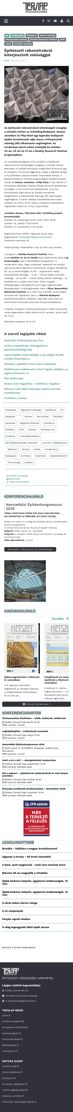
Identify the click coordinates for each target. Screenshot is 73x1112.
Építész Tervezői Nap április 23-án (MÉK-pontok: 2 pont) (21, 723)
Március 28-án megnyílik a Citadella (25, 872)
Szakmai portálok (13, 1096)
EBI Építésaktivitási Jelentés (21, 442)
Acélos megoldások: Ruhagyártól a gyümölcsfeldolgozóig (26, 347)
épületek (10, 423)
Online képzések (12, 1039)
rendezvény (51, 449)
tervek (25, 449)
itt (27, 240)
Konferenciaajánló (13, 1021)
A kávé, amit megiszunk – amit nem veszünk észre (34, 864)
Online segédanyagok (15, 1090)
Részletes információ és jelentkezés (30, 549)
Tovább (58, 619)
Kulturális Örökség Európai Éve (23, 340)
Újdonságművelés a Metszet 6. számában (22, 678)
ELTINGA (25, 455)
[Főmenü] (6, 21)
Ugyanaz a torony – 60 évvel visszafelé (26, 856)
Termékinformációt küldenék (19, 995)
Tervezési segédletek (14, 1084)
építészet (51, 410)
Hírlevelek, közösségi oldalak (19, 1101)
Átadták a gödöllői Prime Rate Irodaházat (30, 363)
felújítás (58, 416)
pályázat (10, 416)
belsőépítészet (59, 455)
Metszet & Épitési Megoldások (18, 947)
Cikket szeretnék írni (15, 990)
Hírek (6, 1015)
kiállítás (10, 429)
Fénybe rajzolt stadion (16, 919)
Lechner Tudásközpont (54, 442)
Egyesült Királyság (31, 410)
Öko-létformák (13, 378)
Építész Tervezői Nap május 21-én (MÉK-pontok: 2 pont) (21, 736)
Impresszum (10, 1051)
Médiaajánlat (10, 1045)
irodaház (10, 436)
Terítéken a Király (15, 398)
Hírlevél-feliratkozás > (36, 704)
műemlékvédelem (30, 436)
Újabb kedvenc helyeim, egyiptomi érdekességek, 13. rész (35, 882)
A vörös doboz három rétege (19, 902)
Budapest (11, 410)
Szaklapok (9, 1078)
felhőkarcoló (48, 429)
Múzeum (12, 449)
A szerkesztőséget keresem (19, 1001)
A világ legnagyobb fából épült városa (25, 927)
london (28, 416)
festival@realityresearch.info (35, 237)
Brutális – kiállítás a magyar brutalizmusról (29, 848)
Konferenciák (10, 1066)
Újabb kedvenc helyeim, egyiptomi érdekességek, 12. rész (35, 893)
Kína (21, 429)
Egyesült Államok (29, 423)
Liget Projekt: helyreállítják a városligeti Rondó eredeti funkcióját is (34, 356)
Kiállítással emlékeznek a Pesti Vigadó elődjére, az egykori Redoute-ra (36, 371)
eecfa (37, 449)
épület (32, 429)
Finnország (14, 462)
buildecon (49, 423)
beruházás (43, 416)
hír (62, 410)
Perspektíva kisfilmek (15, 1027)
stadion (29, 462)
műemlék (40, 455)
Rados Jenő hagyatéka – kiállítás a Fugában (32, 383)
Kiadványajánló (11, 1033)
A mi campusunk (12, 910)
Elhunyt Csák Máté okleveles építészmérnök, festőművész (32, 390)
